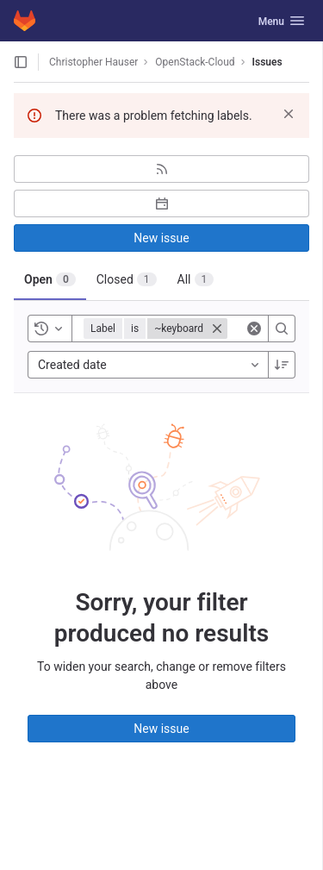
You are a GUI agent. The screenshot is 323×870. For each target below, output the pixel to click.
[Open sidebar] (20, 62)
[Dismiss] (288, 113)
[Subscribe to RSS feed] (161, 169)
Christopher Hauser (93, 62)
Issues (267, 62)
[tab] (50, 279)
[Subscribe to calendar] (161, 203)
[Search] (281, 328)
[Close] (217, 328)
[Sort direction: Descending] (281, 365)
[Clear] (254, 328)
